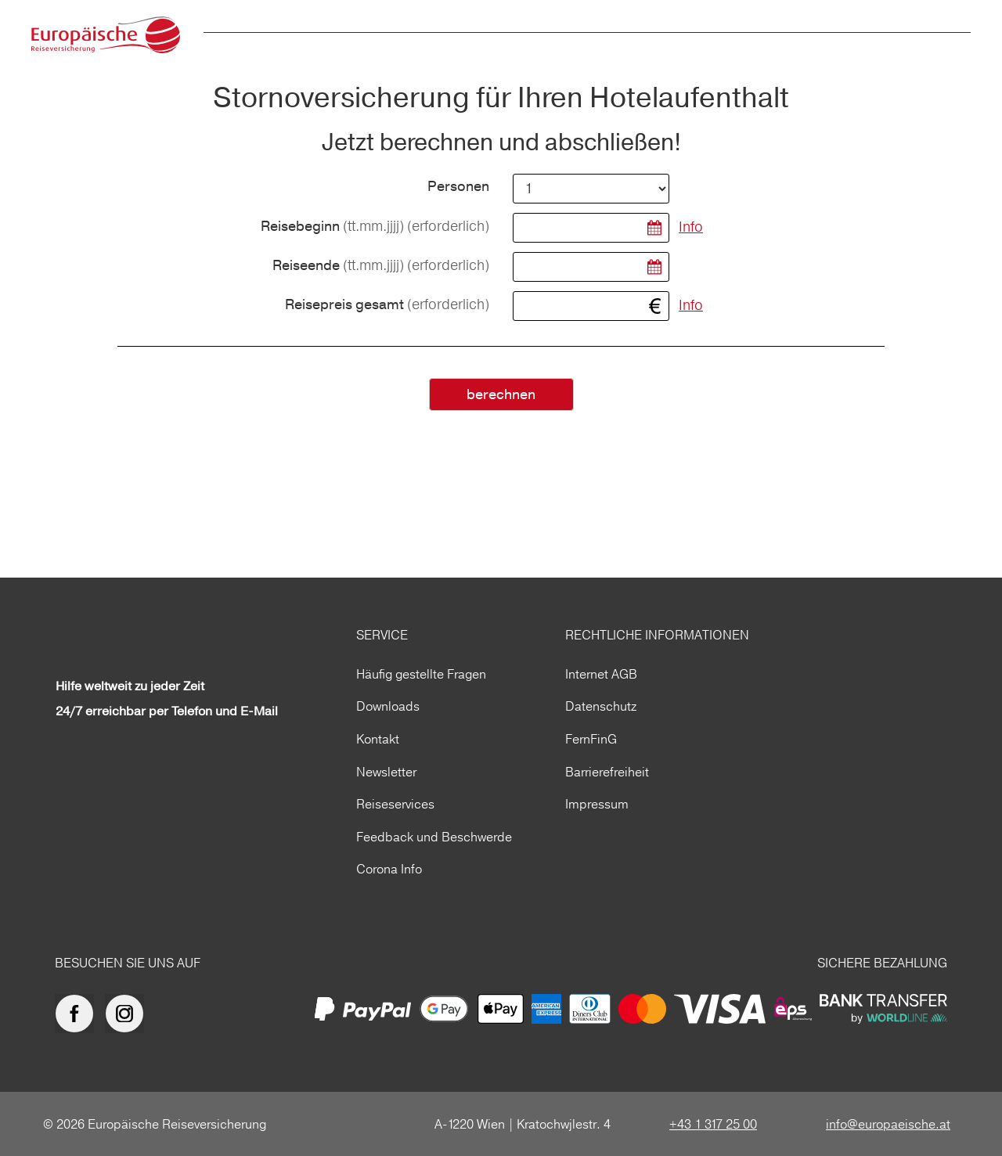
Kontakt (377, 739)
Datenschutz (600, 706)
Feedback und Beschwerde (434, 836)
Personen (458, 187)
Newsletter (386, 772)
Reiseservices (395, 804)
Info (691, 227)
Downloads (388, 706)
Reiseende (380, 265)
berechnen (501, 395)
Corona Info (389, 869)
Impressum (597, 804)
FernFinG (591, 739)
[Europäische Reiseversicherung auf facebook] (78, 1013)
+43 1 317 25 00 (713, 1124)
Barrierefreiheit (607, 772)
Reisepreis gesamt (387, 305)
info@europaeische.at (888, 1124)
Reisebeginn (375, 226)
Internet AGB (601, 674)
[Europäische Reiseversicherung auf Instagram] (128, 1013)
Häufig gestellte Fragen (421, 674)
